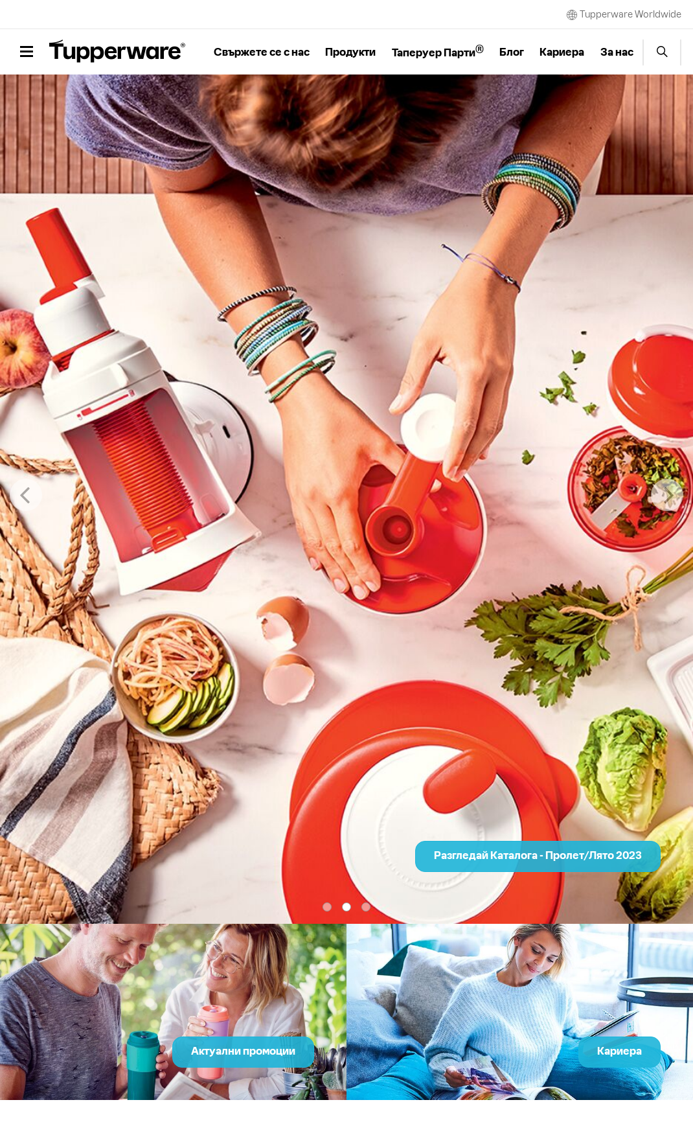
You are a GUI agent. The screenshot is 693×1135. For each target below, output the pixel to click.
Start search (661, 52)
